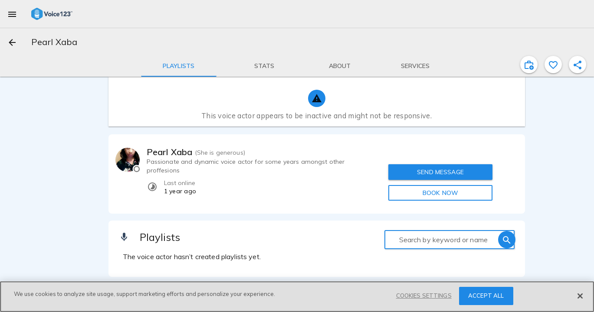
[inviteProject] (529, 64)
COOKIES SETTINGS (424, 295)
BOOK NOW (440, 193)
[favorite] (553, 64)
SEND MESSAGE (440, 172)
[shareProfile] (577, 64)
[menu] (12, 14)
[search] (506, 239)
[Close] (580, 296)
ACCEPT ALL (486, 295)
